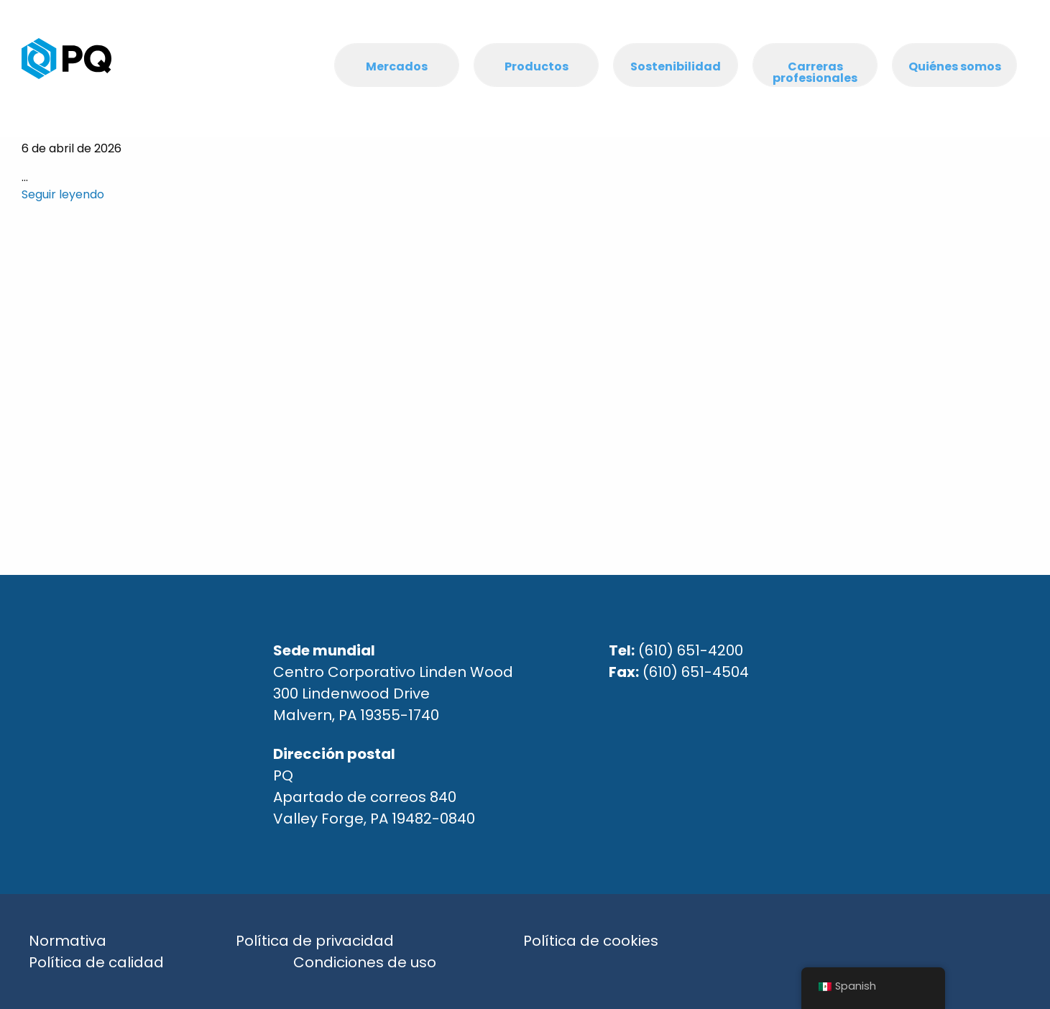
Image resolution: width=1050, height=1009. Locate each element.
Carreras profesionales (815, 72)
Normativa (67, 941)
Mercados (397, 66)
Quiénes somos (954, 66)
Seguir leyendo (63, 194)
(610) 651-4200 (690, 650)
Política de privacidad (315, 941)
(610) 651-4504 (696, 672)
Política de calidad (96, 962)
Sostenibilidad (675, 66)
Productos (536, 66)
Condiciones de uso (364, 962)
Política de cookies (590, 941)
